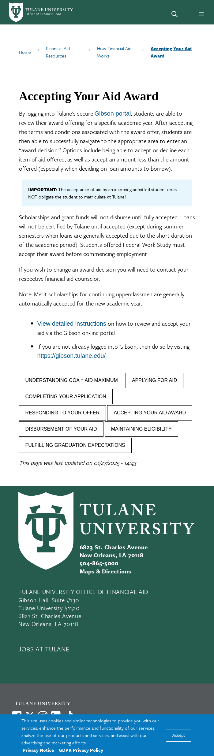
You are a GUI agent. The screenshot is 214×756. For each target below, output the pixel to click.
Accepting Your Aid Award (171, 52)
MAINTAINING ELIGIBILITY (141, 429)
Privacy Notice (38, 750)
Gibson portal (113, 113)
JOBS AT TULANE (43, 649)
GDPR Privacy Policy (81, 750)
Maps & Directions (105, 571)
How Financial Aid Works (114, 52)
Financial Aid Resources (58, 52)
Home (25, 52)
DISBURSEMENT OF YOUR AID (61, 429)
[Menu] (201, 14)
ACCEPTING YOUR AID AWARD (150, 412)
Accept (178, 735)
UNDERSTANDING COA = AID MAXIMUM (71, 380)
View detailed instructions (71, 323)
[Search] (174, 15)
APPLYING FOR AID (154, 380)
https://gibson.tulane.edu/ (71, 355)
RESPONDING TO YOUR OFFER (62, 412)
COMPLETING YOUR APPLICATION (65, 396)
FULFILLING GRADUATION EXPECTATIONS (75, 445)
